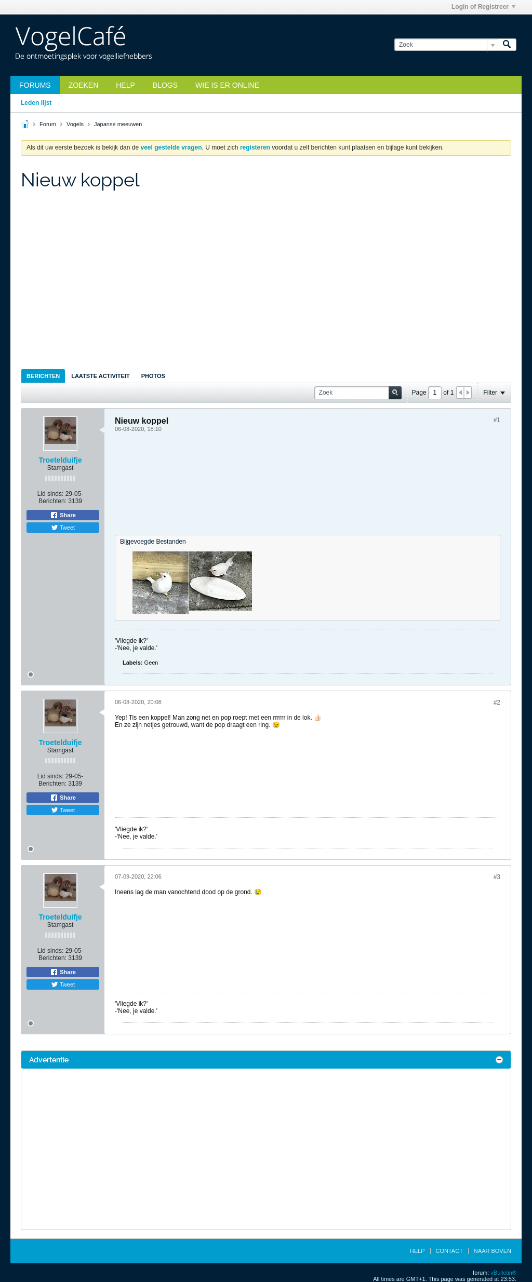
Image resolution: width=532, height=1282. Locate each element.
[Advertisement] (266, 281)
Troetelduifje (60, 460)
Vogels (75, 124)
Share (63, 515)
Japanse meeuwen (118, 124)
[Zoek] (446, 44)
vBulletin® (503, 1273)
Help (125, 85)
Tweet (63, 527)
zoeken (84, 85)
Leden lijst (36, 102)
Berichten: (52, 501)
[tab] (43, 376)
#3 (497, 877)
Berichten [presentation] (43, 376)
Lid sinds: (50, 493)
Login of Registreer (483, 6)
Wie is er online (227, 85)
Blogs (165, 85)
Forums (35, 85)
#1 (497, 420)
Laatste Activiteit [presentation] (100, 376)
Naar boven (492, 1251)
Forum (47, 124)
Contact (449, 1251)
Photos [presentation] (153, 376)
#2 (497, 702)
